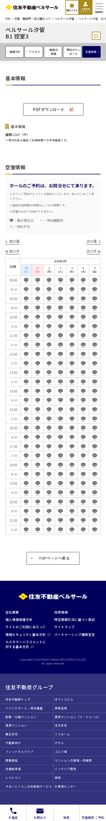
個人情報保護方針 (19, 619)
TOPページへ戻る (54, 558)
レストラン (13, 777)
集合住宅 (11, 734)
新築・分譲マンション (20, 717)
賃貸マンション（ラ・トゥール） (78, 717)
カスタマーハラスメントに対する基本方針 (25, 644)
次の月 (91, 251)
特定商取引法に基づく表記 (74, 619)
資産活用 (61, 708)
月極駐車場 (13, 769)
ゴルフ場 (61, 751)
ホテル (59, 743)
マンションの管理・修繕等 (73, 760)
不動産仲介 (13, 743)
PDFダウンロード (48, 109)
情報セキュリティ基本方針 (27, 634)
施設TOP (15, 52)
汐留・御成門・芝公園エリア (32, 19)
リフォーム (62, 734)
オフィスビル (64, 699)
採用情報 (61, 612)
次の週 (91, 241)
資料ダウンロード (73, 51)
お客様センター (65, 786)
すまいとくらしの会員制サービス (28, 786)
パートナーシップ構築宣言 (74, 634)
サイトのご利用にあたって (25, 627)
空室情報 (90, 52)
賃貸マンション (16, 725)
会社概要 (12, 612)
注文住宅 (61, 725)
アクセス (34, 52)
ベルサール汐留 (64, 19)
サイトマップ (64, 627)
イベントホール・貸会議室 (24, 708)
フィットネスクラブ (19, 751)
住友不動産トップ (17, 699)
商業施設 (11, 760)
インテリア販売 (65, 769)
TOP (7, 19)
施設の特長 (53, 51)
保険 (58, 777)
